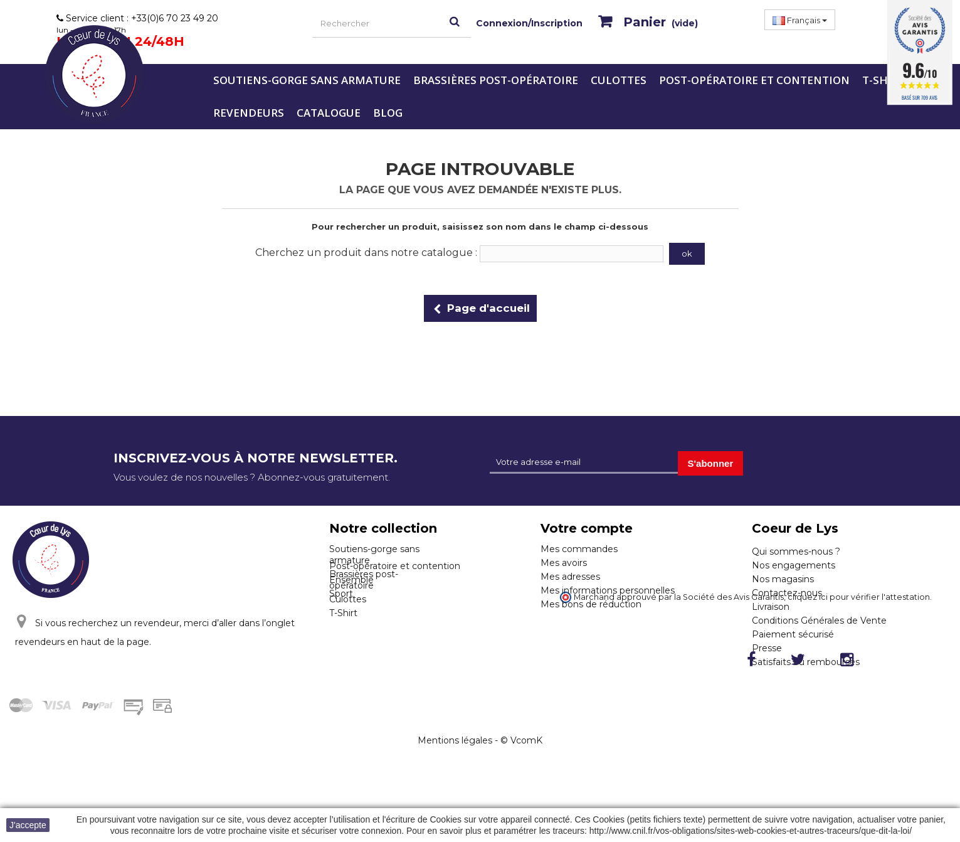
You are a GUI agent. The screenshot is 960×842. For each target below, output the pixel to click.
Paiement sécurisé (793, 634)
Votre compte (587, 528)
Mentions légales (455, 805)
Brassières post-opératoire (495, 80)
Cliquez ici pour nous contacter (102, 688)
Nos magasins (783, 579)
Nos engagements (793, 565)
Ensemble (351, 632)
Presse (767, 648)
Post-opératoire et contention (754, 80)
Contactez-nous (787, 593)
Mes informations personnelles (608, 590)
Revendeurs (248, 112)
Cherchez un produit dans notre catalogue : (366, 252)
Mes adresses (570, 576)
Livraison (770, 606)
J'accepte (27, 825)
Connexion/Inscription (529, 23)
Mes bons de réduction (591, 604)
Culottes (618, 80)
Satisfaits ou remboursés (806, 662)
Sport (341, 646)
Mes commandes (579, 549)
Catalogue (329, 112)
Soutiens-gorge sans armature (307, 80)
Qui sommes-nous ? (796, 551)
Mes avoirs (564, 562)
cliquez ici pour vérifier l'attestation (859, 681)
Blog (388, 112)
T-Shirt (883, 80)
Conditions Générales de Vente (819, 620)
